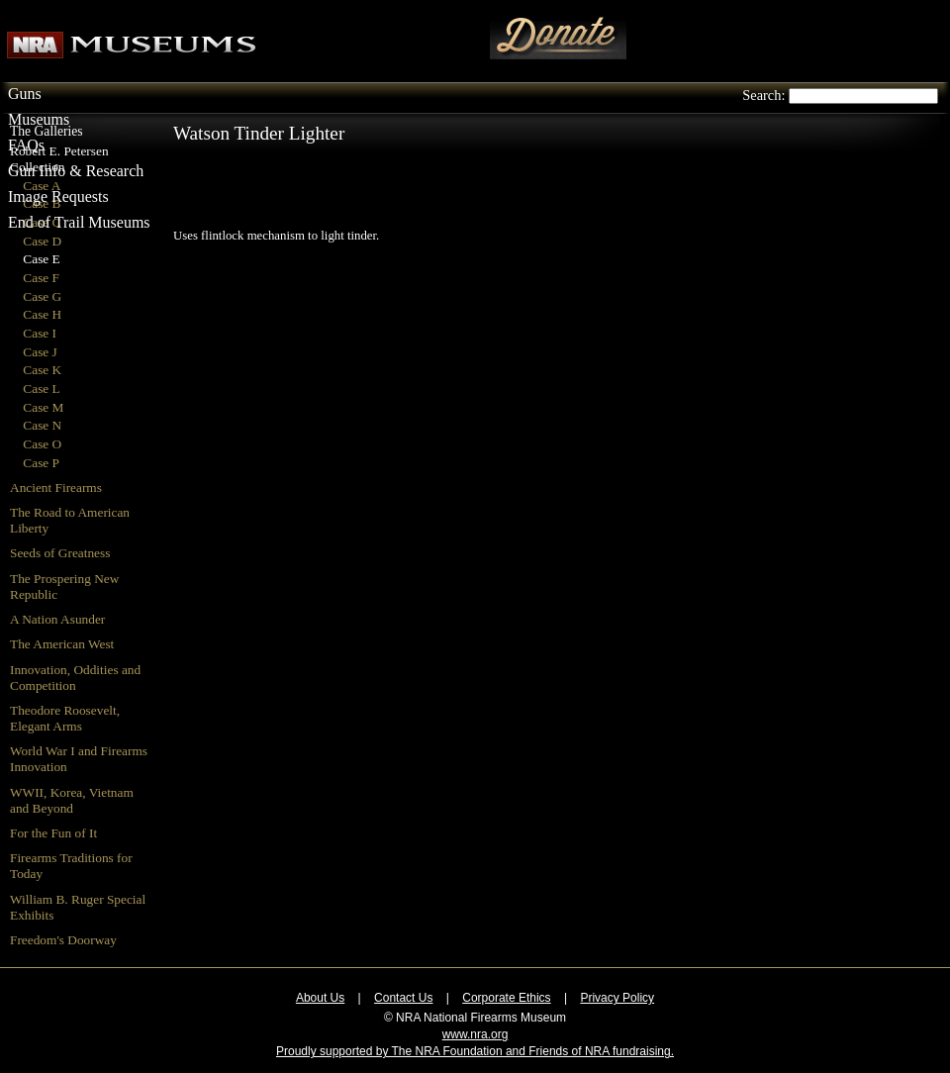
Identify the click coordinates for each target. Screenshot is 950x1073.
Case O (42, 444)
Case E (41, 258)
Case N (42, 425)
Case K (42, 369)
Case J (39, 351)
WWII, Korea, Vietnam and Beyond (72, 800)
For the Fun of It (53, 833)
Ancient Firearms (56, 487)
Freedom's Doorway (63, 939)
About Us (320, 998)
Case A (41, 185)
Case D (42, 241)
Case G (42, 296)
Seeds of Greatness (60, 552)
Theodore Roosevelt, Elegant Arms (65, 718)
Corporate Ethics (506, 998)
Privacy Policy (617, 998)
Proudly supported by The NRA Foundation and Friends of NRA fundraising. (475, 1051)
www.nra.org (475, 1034)
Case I (39, 333)
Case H (42, 314)
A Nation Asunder (57, 619)
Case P (41, 462)
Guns (25, 93)
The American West (62, 643)
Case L (41, 388)
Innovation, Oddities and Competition (75, 677)
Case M (43, 407)
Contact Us (403, 998)
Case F (41, 277)
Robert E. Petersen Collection (59, 159)
